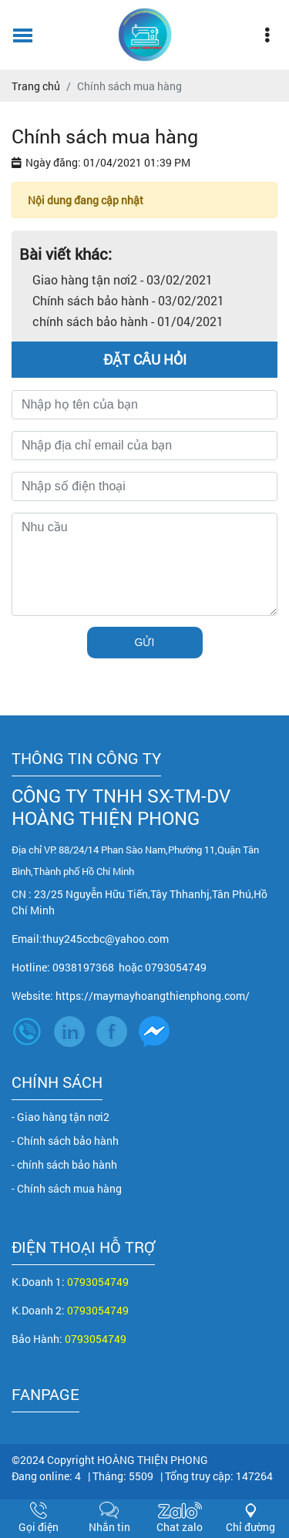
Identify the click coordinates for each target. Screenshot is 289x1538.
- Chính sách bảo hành (65, 1140)
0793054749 (98, 1281)
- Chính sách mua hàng (67, 1188)
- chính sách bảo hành (64, 1164)
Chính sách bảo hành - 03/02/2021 (128, 300)
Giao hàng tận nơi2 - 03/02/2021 (122, 279)
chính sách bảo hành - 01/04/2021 (127, 321)
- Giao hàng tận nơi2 (60, 1116)
